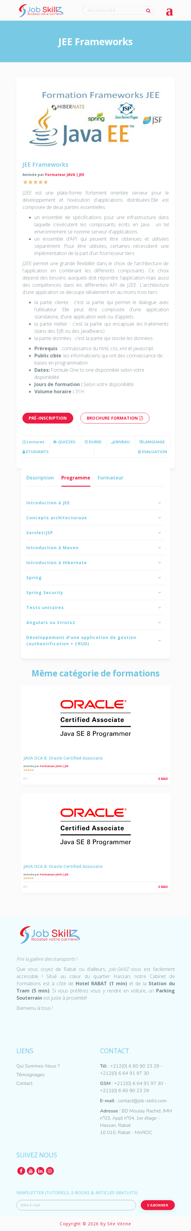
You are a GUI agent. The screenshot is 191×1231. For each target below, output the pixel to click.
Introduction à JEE (48, 503)
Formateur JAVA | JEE (64, 174)
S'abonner (157, 1205)
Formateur (110, 477)
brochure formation (115, 418)
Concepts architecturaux (56, 517)
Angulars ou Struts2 (50, 622)
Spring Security (44, 592)
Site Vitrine (119, 1224)
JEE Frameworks (45, 164)
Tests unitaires (45, 607)
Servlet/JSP (39, 532)
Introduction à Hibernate (56, 562)
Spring (34, 577)
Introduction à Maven (52, 547)
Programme (75, 477)
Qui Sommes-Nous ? (38, 1066)
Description (40, 477)
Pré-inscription (48, 418)
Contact (24, 1083)
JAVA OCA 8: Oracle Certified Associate (63, 758)
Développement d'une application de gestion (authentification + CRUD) (81, 640)
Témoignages (30, 1074)
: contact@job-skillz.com (133, 1101)
